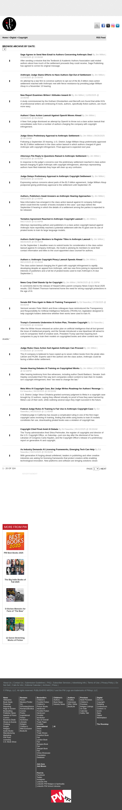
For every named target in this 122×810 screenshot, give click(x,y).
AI (54, 726)
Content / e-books (101, 710)
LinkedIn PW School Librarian (49, 786)
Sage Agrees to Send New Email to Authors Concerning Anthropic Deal (56, 54)
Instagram (41, 779)
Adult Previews (86, 700)
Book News (58, 702)
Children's (24, 726)
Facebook (41, 775)
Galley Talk (84, 713)
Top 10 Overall (42, 720)
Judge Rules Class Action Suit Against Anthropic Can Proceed (52, 348)
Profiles (71, 700)
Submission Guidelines (35, 683)
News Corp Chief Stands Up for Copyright (41, 282)
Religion (6, 729)
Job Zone (41, 764)
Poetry (22, 713)
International (42, 726)
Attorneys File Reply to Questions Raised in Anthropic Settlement (53, 156)
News (5, 698)
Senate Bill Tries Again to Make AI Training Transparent (48, 302)
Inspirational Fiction (25, 716)
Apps (99, 713)
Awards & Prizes (9, 715)
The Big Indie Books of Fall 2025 (15, 581)
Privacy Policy (107, 683)
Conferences (102, 706)
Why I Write (72, 704)
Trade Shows (42, 733)
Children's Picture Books (42, 705)
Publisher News (9, 713)
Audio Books (8, 731)
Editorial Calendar (33, 685)
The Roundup (102, 724)
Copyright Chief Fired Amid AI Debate (39, 429)
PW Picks (7, 737)
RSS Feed (101, 37)
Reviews (23, 698)
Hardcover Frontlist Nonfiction (41, 715)
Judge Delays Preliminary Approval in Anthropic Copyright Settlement (56, 176)
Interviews (72, 702)
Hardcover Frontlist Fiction (43, 710)
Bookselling (7, 711)
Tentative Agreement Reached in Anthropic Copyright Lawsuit (51, 219)
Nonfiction (24, 720)
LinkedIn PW (42, 782)
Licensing (7, 740)
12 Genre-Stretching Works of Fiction (15, 639)
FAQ (49, 683)
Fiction (22, 700)
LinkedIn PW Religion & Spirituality (50, 784)
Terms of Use (93, 683)
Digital (13, 37)
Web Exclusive (26, 729)
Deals (39, 729)
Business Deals (9, 720)
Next (103, 468)
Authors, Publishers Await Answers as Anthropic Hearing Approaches (55, 196)
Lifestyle (23, 722)
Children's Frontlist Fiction (43, 701)
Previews (84, 698)
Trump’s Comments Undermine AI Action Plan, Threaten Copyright (54, 322)
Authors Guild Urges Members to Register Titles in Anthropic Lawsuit (55, 239)
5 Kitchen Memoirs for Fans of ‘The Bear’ (15, 610)
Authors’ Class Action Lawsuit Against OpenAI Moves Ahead (51, 115)
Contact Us (18, 683)
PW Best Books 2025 (13, 553)
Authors (57, 700)
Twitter (39, 777)
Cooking (6, 724)
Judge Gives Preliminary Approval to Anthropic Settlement (50, 135)
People (6, 726)
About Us (7, 683)
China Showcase (43, 753)
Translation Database (41, 756)
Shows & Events (9, 722)
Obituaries (7, 700)
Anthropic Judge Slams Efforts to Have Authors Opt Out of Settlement (56, 75)
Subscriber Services (61, 683)
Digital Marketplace (102, 716)
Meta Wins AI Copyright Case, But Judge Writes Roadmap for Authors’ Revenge (60, 388)
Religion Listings (86, 706)
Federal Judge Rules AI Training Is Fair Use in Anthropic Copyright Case (57, 409)
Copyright (101, 702)
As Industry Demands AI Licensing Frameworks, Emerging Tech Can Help (57, 449)
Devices (100, 700)
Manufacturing (9, 733)
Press (54, 685)
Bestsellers (41, 698)
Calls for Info (17, 685)
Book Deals (7, 702)
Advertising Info (79, 683)
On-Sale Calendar (83, 710)
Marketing (7, 735)
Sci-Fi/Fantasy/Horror (27, 705)
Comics (6, 718)
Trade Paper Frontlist (42, 723)
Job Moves (41, 766)
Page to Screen (9, 709)
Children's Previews (84, 703)
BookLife (23, 731)
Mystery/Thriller (26, 702)
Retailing (100, 704)
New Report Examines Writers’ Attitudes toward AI (45, 95)
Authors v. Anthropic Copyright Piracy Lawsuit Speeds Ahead (51, 259)
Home (5, 37)
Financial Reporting (7, 705)
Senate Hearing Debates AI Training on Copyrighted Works (50, 368)
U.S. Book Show (9, 742)
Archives (46, 685)
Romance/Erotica (27, 709)
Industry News (59, 704)
